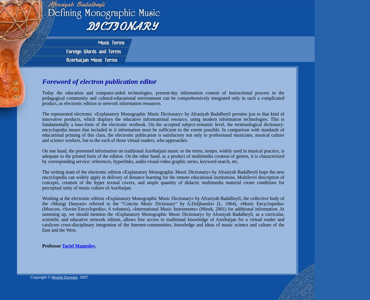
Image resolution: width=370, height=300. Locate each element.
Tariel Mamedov (78, 245)
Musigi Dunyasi (64, 277)
